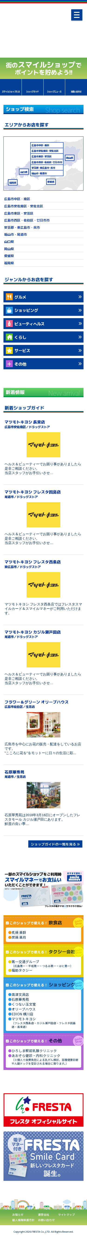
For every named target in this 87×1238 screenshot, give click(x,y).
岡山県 (69, 157)
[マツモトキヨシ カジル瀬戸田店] (43, 654)
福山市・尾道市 (15, 234)
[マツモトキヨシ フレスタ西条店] (43, 585)
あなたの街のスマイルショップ (43, 32)
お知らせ (17, 1214)
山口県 (23, 171)
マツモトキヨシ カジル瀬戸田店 (43, 634)
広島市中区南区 (40, 145)
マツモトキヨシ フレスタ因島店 (43, 494)
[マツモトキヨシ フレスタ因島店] (43, 515)
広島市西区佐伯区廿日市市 (47, 162)
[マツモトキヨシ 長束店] (43, 445)
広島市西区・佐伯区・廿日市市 (27, 220)
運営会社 (43, 1214)
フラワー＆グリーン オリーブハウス (43, 704)
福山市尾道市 (39, 173)
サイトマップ (66, 1214)
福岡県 (12, 182)
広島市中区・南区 (17, 198)
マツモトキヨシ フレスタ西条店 (43, 563)
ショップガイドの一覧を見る (53, 844)
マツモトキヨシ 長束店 (43, 424)
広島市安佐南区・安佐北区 (23, 206)
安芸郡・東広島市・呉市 (22, 227)
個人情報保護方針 (23, 1220)
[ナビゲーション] (76, 14)
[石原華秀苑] (43, 795)
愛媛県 (50, 181)
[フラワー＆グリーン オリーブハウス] (43, 724)
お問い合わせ (46, 1220)
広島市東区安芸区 (42, 156)
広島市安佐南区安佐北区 (45, 150)
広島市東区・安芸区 (18, 213)
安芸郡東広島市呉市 (43, 167)
